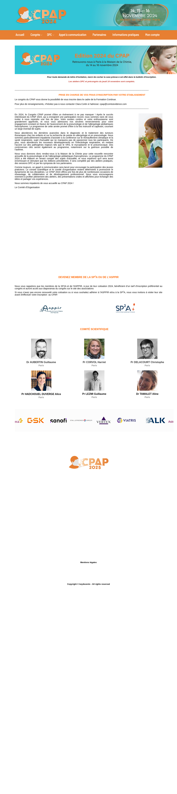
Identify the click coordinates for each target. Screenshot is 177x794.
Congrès (35, 34)
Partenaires (99, 34)
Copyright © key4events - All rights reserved (88, 584)
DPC (49, 34)
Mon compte (152, 34)
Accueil (20, 34)
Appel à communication (72, 34)
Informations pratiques (125, 34)
